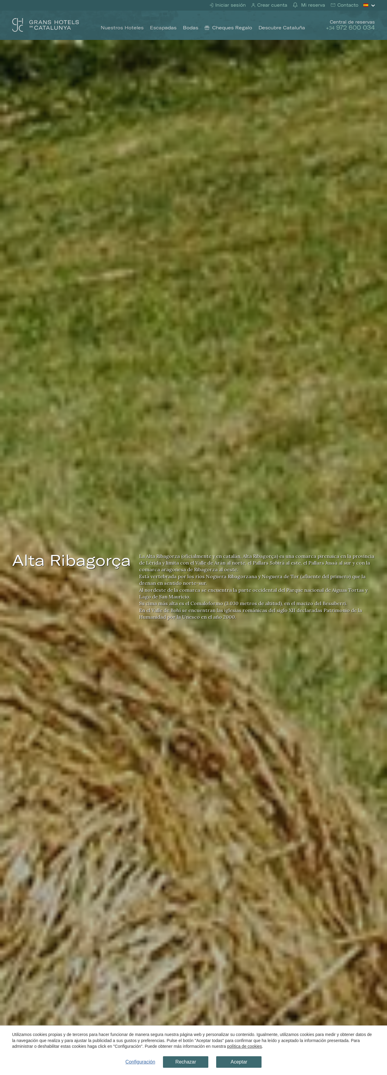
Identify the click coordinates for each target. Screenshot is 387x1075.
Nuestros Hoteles (122, 27)
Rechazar (185, 1061)
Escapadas (163, 27)
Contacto (347, 5)
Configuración (140, 1061)
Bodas (190, 27)
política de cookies (244, 1046)
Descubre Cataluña (282, 27)
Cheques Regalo (228, 27)
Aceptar (239, 1061)
